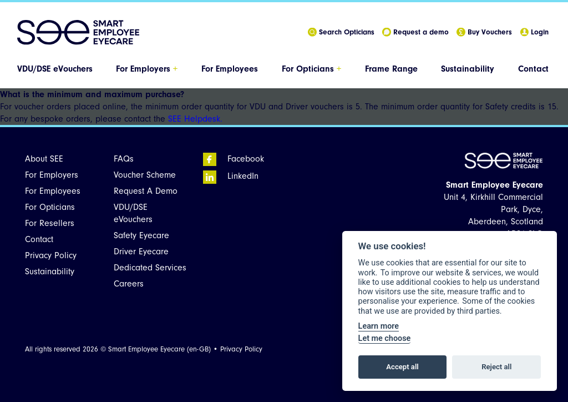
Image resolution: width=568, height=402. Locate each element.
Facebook (233, 159)
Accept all (402, 367)
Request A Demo (146, 191)
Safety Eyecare (141, 235)
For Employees (229, 69)
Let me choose (384, 338)
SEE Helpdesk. (195, 119)
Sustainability (467, 69)
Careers (129, 284)
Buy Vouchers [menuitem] (484, 32)
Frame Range (391, 69)
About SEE (44, 159)
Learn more (378, 326)
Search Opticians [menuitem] (341, 32)
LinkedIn (230, 176)
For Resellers (49, 223)
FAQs (124, 159)
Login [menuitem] (534, 32)
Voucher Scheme (145, 175)
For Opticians (311, 69)
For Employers (147, 69)
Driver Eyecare (141, 252)
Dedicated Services (150, 268)
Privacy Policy (51, 255)
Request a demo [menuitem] (415, 32)
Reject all (496, 367)
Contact (533, 69)
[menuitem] (56, 69)
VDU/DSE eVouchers (55, 69)
